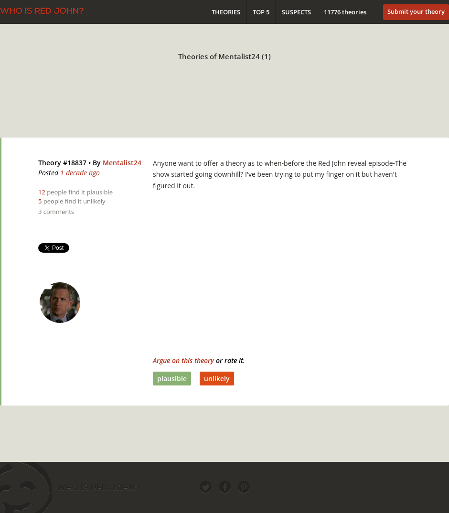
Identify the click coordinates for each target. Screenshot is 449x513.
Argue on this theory (183, 360)
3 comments (56, 211)
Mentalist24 (122, 162)
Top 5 (261, 12)
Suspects (296, 12)
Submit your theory (416, 11)
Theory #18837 (62, 162)
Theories (226, 12)
